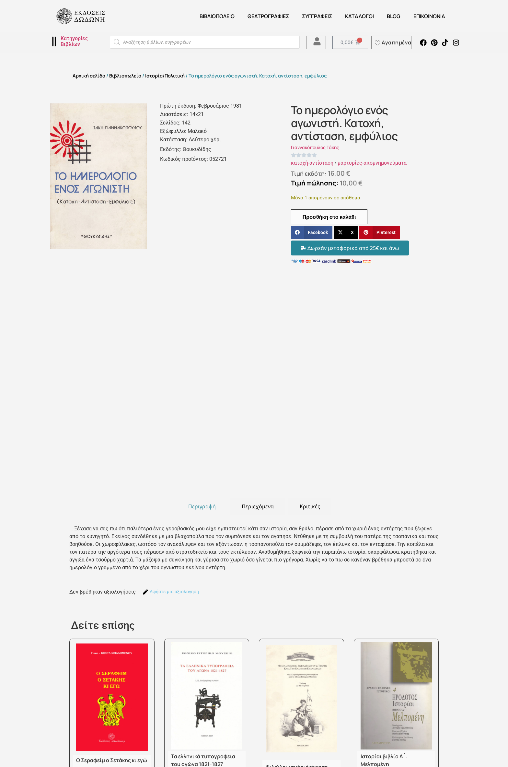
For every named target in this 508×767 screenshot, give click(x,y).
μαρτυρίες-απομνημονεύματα (372, 163)
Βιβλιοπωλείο (217, 16)
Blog (393, 16)
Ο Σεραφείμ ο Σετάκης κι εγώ (111, 760)
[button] (311, 232)
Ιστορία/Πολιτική (165, 75)
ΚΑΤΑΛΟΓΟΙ (359, 16)
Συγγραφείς (317, 16)
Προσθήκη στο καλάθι (329, 216)
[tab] (202, 506)
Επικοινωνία (429, 16)
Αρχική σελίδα (89, 75)
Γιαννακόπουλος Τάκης (315, 147)
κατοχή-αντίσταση (312, 163)
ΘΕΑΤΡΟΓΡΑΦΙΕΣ (268, 16)
